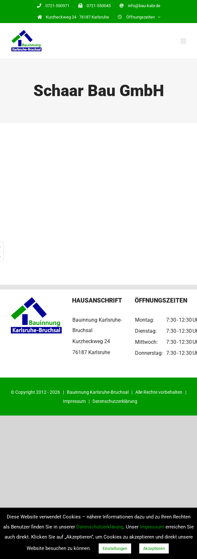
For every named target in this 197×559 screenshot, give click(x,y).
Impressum (74, 401)
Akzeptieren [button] (154, 548)
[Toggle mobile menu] (183, 41)
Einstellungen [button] (115, 548)
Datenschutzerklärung (114, 401)
